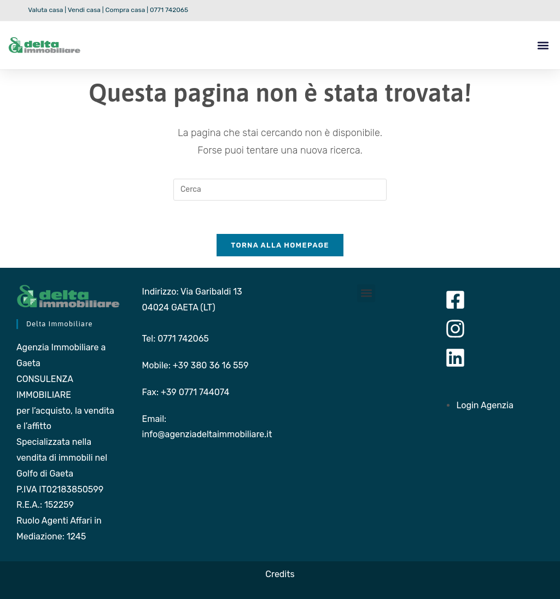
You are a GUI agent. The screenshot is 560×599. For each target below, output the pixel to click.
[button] (543, 45)
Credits (279, 574)
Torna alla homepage (280, 245)
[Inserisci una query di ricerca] (280, 190)
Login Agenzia (484, 405)
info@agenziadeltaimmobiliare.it (207, 434)
